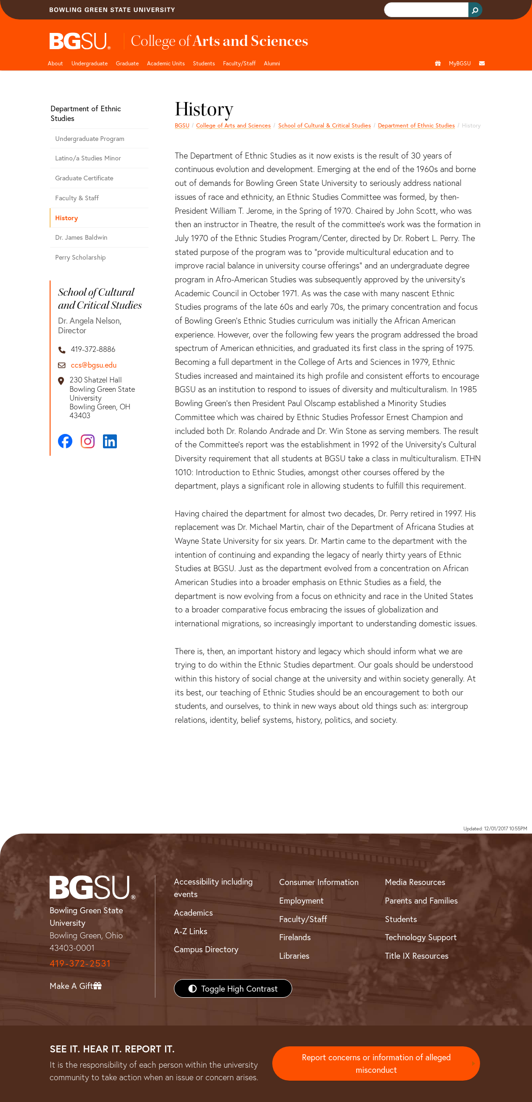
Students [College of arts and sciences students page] (204, 63)
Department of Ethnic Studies (416, 125)
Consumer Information (319, 881)
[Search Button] (475, 9)
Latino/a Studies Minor (88, 157)
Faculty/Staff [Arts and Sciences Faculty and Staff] (239, 63)
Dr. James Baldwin (81, 237)
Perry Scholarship (80, 257)
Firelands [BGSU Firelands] (295, 937)
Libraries (294, 955)
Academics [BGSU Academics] (193, 912)
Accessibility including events (213, 887)
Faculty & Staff (77, 197)
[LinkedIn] (110, 441)
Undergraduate (89, 63)
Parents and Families (421, 900)
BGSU (182, 125)
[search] (425, 10)
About (55, 63)
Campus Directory (206, 949)
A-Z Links (190, 930)
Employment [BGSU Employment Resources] (301, 900)
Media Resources (415, 881)
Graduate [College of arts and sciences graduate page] (127, 63)
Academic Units (166, 63)
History (66, 217)
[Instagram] (88, 441)
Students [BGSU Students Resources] (401, 918)
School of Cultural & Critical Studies (324, 125)
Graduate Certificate (84, 177)
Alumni (272, 63)
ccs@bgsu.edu (93, 364)
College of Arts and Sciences (233, 125)
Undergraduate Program (89, 138)
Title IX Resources (417, 955)
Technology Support (421, 937)
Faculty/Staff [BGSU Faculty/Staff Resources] (303, 918)
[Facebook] (65, 441)
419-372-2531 (80, 963)
